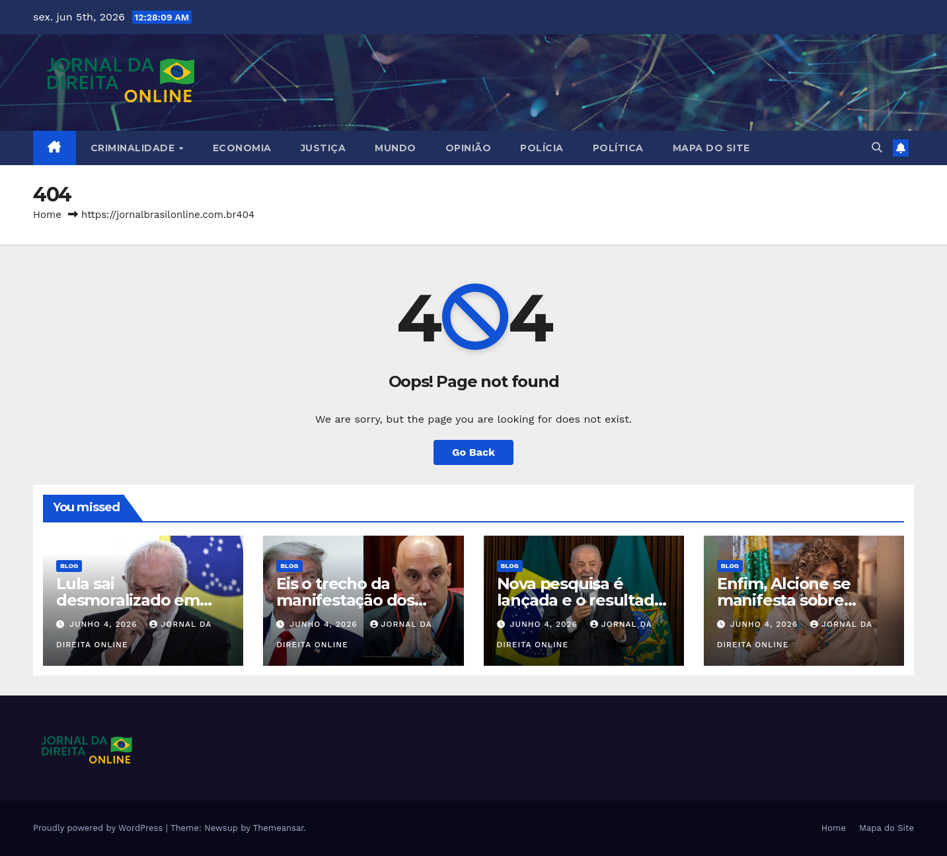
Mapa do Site (711, 148)
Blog (69, 565)
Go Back (473, 452)
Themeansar (278, 828)
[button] (877, 147)
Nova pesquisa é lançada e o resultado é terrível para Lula (580, 600)
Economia (242, 148)
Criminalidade (134, 148)
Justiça (323, 148)
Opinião (468, 148)
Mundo (395, 148)
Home (47, 215)
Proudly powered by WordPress (99, 828)
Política (618, 148)
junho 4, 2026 (104, 624)
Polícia (542, 148)
